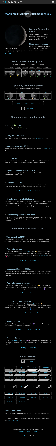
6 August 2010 (30, 303)
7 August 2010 (27, 285)
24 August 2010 (46, 148)
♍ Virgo (22, 128)
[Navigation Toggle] (28, 2)
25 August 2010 (43, 255)
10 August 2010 (40, 138)
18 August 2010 (20, 309)
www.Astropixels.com (15, 415)
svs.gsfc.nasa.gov (13, 420)
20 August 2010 (34, 289)
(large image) (8, 53)
